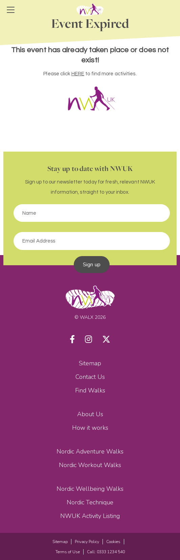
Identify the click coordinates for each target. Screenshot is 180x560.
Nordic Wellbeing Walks (90, 489)
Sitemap (90, 363)
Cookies (113, 541)
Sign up (91, 264)
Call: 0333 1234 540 (106, 552)
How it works (90, 428)
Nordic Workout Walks (90, 465)
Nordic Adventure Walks (90, 451)
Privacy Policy (87, 541)
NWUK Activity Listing (90, 516)
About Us (90, 414)
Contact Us (90, 377)
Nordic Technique (90, 502)
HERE (77, 73)
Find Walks (90, 390)
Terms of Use (67, 552)
